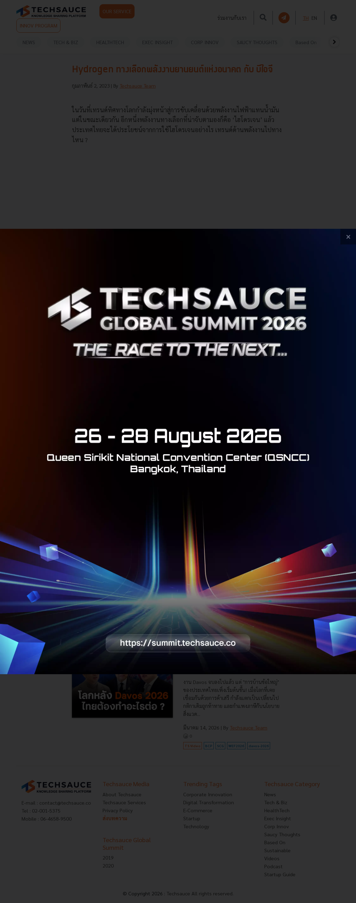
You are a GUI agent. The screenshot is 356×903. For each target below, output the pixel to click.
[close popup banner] (348, 236)
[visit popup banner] (178, 451)
